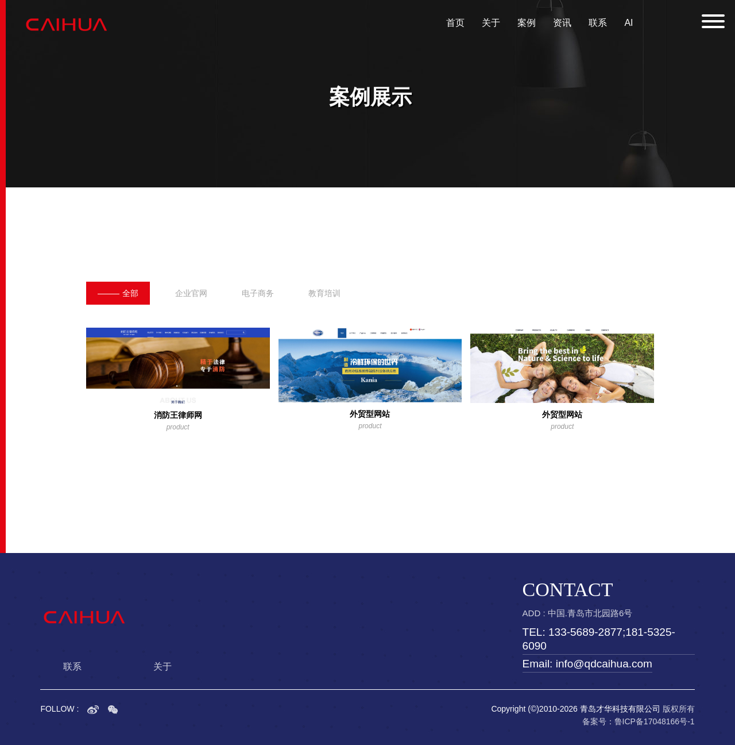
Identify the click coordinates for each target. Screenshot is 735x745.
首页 (455, 23)
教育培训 (324, 293)
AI (628, 23)
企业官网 (191, 293)
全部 (118, 293)
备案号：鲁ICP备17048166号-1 (638, 721)
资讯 (562, 23)
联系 (598, 23)
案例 (526, 23)
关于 (491, 23)
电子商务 (258, 293)
